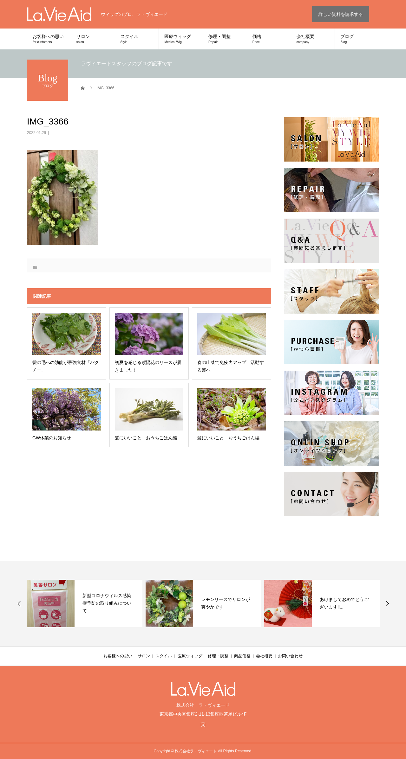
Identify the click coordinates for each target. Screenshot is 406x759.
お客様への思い (49, 39)
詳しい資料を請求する (340, 14)
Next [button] (387, 603)
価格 (268, 39)
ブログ (356, 39)
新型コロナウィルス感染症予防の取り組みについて (106, 603)
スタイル (137, 39)
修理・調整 (224, 39)
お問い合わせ (290, 656)
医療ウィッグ (180, 39)
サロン (92, 39)
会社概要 (313, 39)
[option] (84, 603)
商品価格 (242, 656)
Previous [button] (19, 603)
